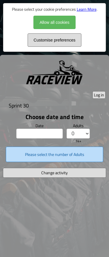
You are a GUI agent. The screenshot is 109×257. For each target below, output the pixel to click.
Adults (78, 126)
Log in (99, 95)
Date (39, 126)
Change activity (54, 173)
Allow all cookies (54, 22)
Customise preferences (55, 40)
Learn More (87, 9)
